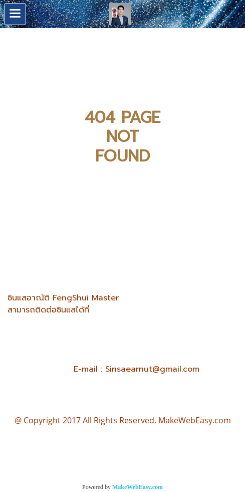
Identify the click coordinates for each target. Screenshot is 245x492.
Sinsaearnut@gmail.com (152, 369)
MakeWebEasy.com (137, 486)
